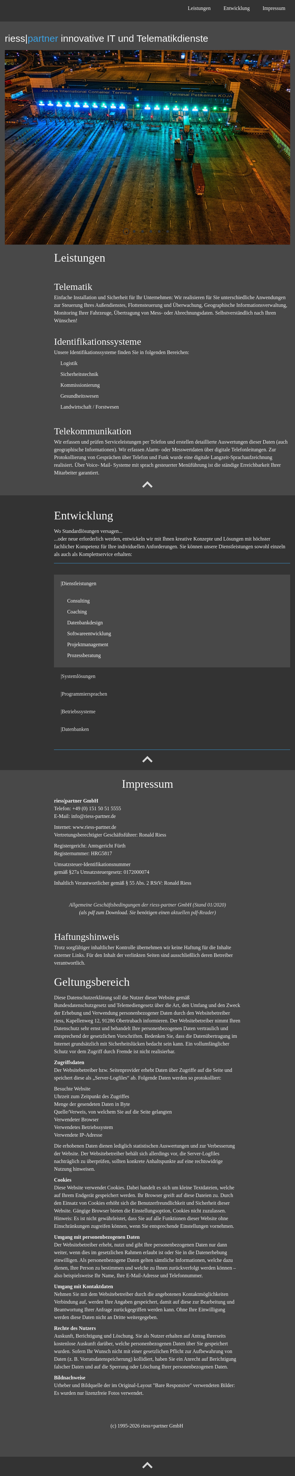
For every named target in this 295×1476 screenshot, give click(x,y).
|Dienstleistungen (78, 583)
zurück (14, 152)
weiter (280, 152)
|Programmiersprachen (84, 694)
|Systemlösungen (78, 676)
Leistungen (199, 8)
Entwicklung (236, 8)
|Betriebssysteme (78, 711)
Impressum (274, 8)
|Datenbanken (75, 729)
